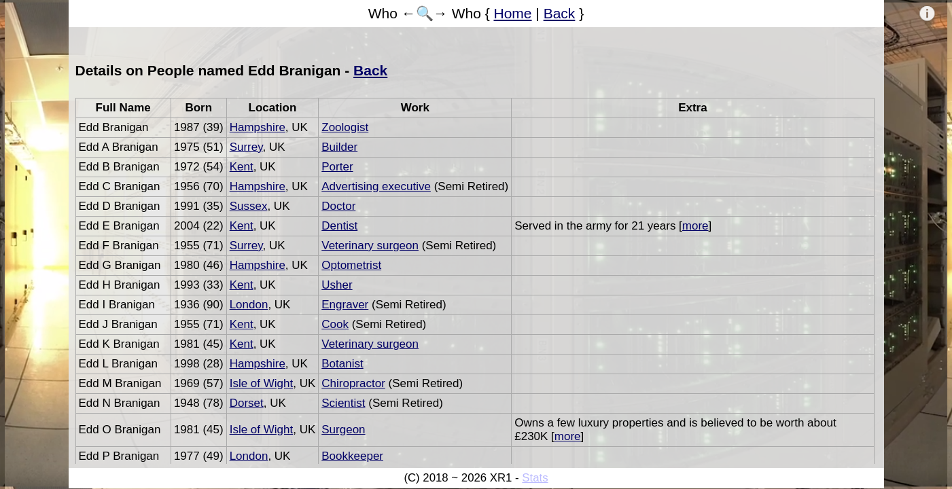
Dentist (339, 225)
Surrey (246, 147)
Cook (335, 324)
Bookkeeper (352, 456)
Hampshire (257, 127)
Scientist (343, 403)
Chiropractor (353, 383)
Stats (535, 477)
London (249, 304)
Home (513, 13)
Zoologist (344, 127)
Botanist (342, 363)
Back (560, 13)
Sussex (249, 206)
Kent (241, 166)
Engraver (344, 304)
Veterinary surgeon (370, 245)
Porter (337, 166)
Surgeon (343, 429)
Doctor (338, 206)
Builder (339, 147)
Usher (336, 284)
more (695, 225)
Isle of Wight (262, 383)
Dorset (247, 403)
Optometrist (351, 265)
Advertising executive (376, 186)
